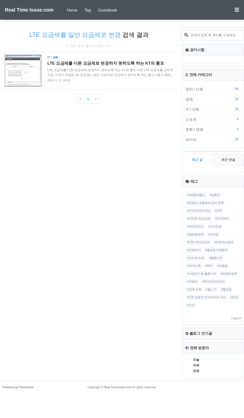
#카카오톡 (194, 266)
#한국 (234, 297)
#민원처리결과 (224, 242)
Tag (88, 10)
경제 (213, 99)
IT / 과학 (213, 109)
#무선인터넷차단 (213, 281)
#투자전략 (222, 218)
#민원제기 (194, 250)
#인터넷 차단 (195, 258)
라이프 (213, 139)
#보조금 (213, 234)
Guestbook (107, 10)
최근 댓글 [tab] (228, 160)
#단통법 (222, 266)
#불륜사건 (215, 258)
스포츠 (213, 119)
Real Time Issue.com (29, 10)
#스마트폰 (215, 226)
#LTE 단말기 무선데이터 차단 (206, 297)
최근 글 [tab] (197, 160)
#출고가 (211, 289)
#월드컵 (226, 289)
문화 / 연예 (213, 129)
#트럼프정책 (229, 273)
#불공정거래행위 (216, 250)
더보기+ (236, 318)
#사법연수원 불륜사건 (201, 273)
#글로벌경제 (195, 234)
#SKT (209, 266)
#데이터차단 (195, 226)
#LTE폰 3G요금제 (199, 218)
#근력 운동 (194, 289)
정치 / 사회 (213, 89)
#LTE (218, 210)
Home (72, 10)
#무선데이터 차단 (198, 210)
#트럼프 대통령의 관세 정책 (205, 203)
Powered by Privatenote (18, 387)
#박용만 (192, 281)
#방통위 (215, 195)
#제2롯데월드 (196, 195)
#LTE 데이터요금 (198, 242)
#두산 (191, 305)
